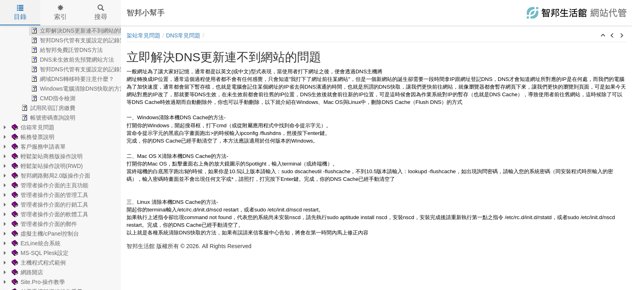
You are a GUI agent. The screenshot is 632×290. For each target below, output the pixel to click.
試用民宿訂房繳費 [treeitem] (36, 108)
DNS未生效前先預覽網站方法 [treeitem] (60, 59)
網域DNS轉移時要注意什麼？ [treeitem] (60, 79)
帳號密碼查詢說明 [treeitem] (36, 117)
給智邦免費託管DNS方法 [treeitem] (54, 50)
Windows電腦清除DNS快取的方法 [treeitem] (66, 88)
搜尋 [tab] (100, 12)
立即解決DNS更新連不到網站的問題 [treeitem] (68, 30)
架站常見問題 (143, 35)
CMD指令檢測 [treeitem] (41, 98)
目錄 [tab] (20, 12)
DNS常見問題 (183, 35)
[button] (603, 36)
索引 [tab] (60, 12)
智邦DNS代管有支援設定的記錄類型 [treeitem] (68, 40)
